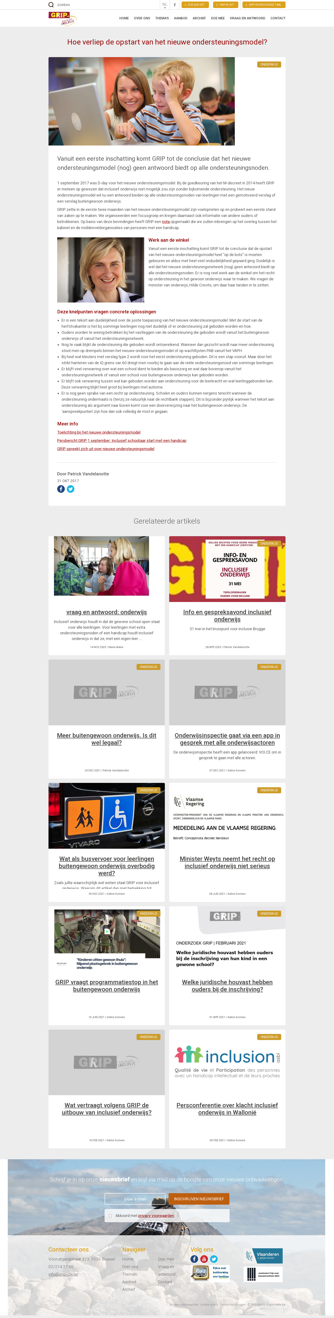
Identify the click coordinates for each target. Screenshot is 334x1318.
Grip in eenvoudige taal (265, 4)
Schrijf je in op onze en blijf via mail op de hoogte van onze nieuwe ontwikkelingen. (167, 1182)
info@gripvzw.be (63, 1276)
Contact (278, 19)
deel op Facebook (61, 491)
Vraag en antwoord (247, 19)
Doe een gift (196, 4)
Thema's (162, 19)
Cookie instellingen (232, 1307)
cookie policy (209, 1307)
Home (124, 19)
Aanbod (180, 19)
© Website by (266, 1307)
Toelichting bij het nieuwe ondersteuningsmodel (98, 435)
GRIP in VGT (227, 4)
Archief (199, 19)
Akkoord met (144, 1218)
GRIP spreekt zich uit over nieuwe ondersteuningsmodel (105, 451)
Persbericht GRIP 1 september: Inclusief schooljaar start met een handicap (121, 443)
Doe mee (218, 19)
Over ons (142, 19)
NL (164, 4)
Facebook (174, 5)
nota (166, 224)
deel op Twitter (70, 491)
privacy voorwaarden (156, 1218)
